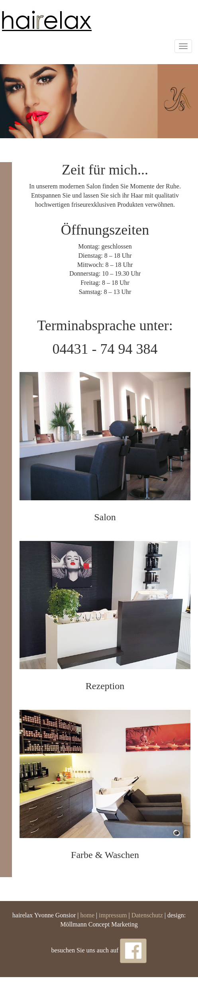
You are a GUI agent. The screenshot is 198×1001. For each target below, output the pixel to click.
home (87, 915)
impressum (113, 915)
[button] (133, 950)
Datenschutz (147, 915)
